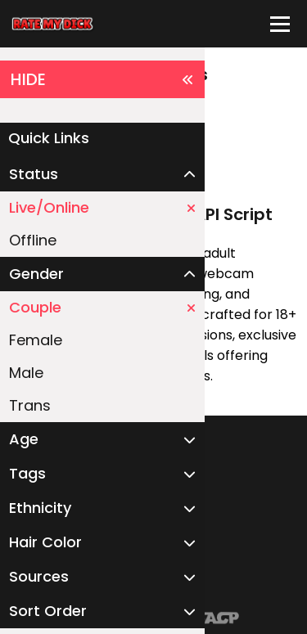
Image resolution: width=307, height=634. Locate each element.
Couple (102, 307)
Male (26, 372)
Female (35, 340)
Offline (32, 240)
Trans (30, 405)
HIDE (102, 79)
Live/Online (102, 207)
